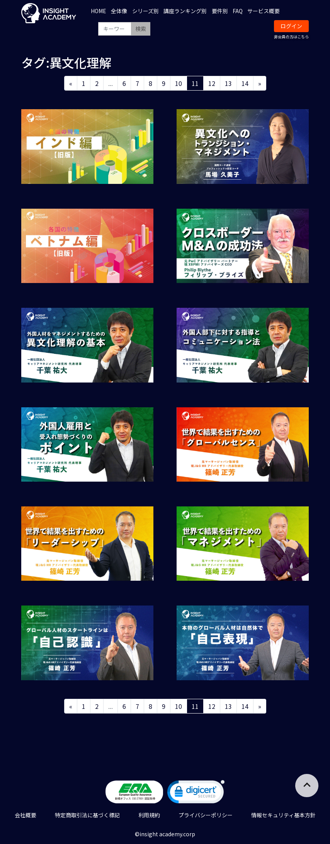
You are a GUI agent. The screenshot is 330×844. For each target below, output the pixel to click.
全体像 (119, 11)
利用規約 (149, 815)
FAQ (238, 11)
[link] (196, 793)
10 (178, 83)
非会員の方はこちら (291, 36)
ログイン (291, 26)
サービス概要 (263, 11)
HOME (98, 11)
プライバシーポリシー (206, 815)
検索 (140, 29)
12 (211, 83)
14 (245, 83)
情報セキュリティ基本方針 (283, 815)
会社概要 (25, 815)
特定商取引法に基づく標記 (87, 815)
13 (228, 83)
